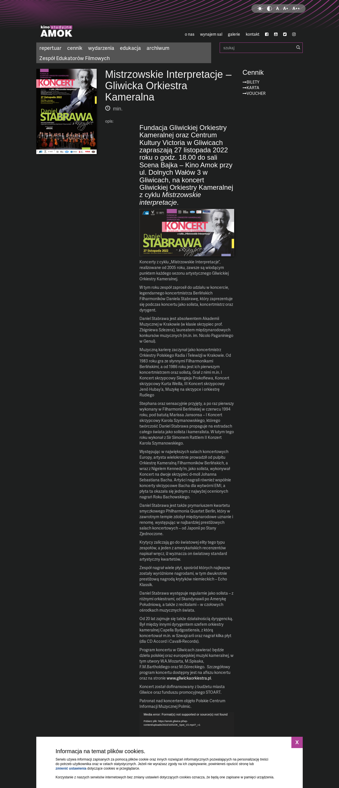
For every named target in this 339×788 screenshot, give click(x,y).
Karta (253, 87)
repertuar (50, 47)
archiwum (158, 47)
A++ (296, 8)
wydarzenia (101, 47)
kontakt (252, 34)
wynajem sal (211, 34)
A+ (285, 8)
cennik (74, 47)
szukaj (261, 47)
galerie (234, 34)
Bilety (253, 82)
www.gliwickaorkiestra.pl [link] (189, 678)
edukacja (130, 47)
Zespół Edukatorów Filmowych (74, 57)
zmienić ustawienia (71, 768)
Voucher (256, 93)
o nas (189, 34)
